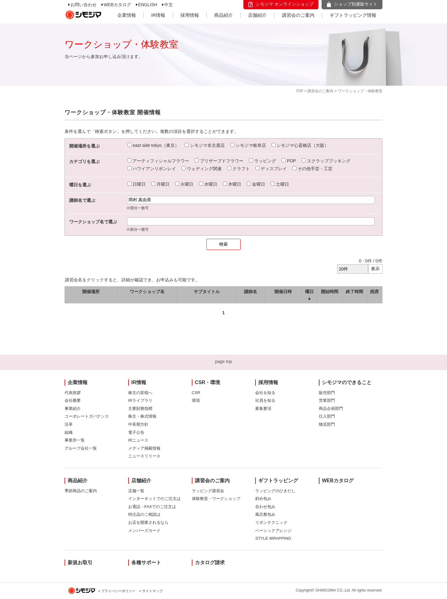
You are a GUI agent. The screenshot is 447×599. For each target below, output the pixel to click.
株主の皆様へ (140, 392)
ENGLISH (147, 4)
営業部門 (327, 400)
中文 (168, 4)
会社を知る (265, 392)
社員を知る (265, 400)
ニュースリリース (144, 456)
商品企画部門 (331, 408)
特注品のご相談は (144, 514)
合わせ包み (265, 506)
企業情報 (126, 15)
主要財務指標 (140, 408)
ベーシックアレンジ (273, 530)
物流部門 (327, 424)
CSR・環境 (207, 382)
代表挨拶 (73, 392)
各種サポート (146, 562)
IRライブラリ (140, 400)
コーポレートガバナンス (87, 416)
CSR (196, 392)
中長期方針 (138, 424)
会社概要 (73, 400)
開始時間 (329, 291)
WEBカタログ (117, 4)
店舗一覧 (136, 490)
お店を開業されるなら (148, 522)
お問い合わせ (83, 4)
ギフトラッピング (278, 480)
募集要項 (263, 408)
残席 (374, 291)
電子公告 (136, 432)
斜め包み (263, 498)
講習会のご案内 (298, 15)
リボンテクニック (271, 522)
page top (223, 361)
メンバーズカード (144, 530)
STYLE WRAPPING (273, 538)
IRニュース (138, 440)
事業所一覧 (75, 440)
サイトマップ (152, 591)
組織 (69, 432)
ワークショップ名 (147, 291)
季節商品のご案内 (81, 490)
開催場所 (91, 291)
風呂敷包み (265, 514)
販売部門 (327, 392)
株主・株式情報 (142, 416)
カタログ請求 (210, 562)
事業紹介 (73, 408)
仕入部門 (327, 416)
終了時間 (354, 291)
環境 (196, 400)
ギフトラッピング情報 (353, 15)
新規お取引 (80, 562)
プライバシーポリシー (118, 591)
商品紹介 (223, 15)
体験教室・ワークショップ (216, 498)
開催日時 (283, 291)
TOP (299, 91)
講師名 (250, 291)
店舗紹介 (257, 15)
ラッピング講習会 (208, 490)
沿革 (69, 424)
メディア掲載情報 (144, 448)
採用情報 (189, 15)
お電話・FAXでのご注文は (152, 506)
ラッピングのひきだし (275, 490)
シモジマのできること (347, 382)
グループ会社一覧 (81, 448)
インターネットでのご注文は (154, 498)
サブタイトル (207, 291)
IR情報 (158, 15)
